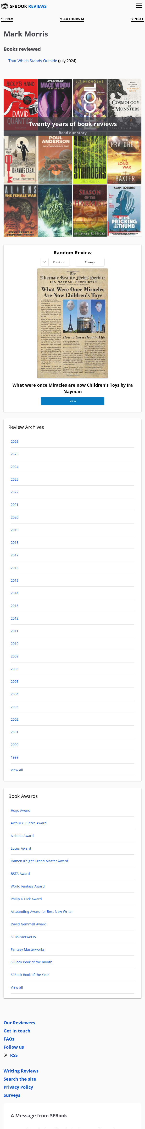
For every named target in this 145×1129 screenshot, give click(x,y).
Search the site (20, 1079)
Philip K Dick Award (26, 899)
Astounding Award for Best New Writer (42, 911)
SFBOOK (28, 6)
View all (17, 770)
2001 (14, 732)
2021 (14, 504)
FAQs (9, 1039)
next (137, 19)
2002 (14, 719)
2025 (14, 454)
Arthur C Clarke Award (29, 823)
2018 (14, 542)
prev (7, 19)
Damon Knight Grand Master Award (39, 861)
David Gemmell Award (28, 924)
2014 (14, 593)
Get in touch (17, 1031)
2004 (14, 694)
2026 (14, 441)
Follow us (14, 1047)
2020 (14, 517)
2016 (14, 567)
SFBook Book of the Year (30, 974)
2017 (14, 555)
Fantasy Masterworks (28, 949)
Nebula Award (22, 835)
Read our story (73, 132)
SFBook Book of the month (31, 962)
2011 (14, 631)
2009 (14, 656)
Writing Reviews (21, 1071)
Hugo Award (20, 810)
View (72, 401)
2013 (14, 605)
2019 (14, 530)
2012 (14, 618)
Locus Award (21, 848)
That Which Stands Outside (33, 60)
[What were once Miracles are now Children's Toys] (72, 376)
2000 (14, 744)
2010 (14, 643)
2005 (14, 681)
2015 (14, 580)
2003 (14, 706)
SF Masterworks (23, 936)
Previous (58, 262)
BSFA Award (20, 873)
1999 (14, 757)
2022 (14, 492)
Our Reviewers (19, 1023)
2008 (14, 669)
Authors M (72, 19)
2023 (14, 479)
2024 (14, 466)
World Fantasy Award (28, 886)
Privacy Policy (18, 1087)
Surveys (12, 1095)
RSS (11, 1055)
